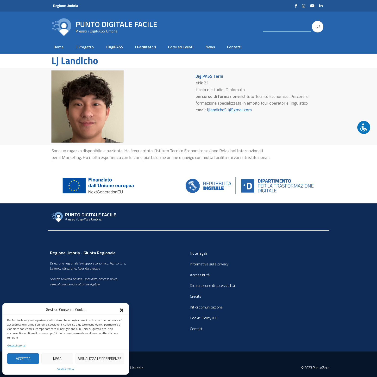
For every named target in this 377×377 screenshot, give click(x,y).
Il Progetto (84, 47)
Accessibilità (200, 275)
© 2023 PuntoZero (315, 368)
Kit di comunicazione (206, 307)
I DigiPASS (114, 47)
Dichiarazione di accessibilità (212, 285)
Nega (57, 358)
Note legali (198, 253)
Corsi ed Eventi (181, 47)
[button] (121, 309)
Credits (195, 296)
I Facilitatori (145, 47)
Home (58, 47)
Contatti (234, 47)
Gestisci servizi (16, 345)
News (210, 47)
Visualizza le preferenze (99, 358)
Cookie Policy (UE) (204, 318)
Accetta (23, 358)
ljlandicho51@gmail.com (229, 110)
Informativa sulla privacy (209, 264)
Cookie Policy (65, 368)
